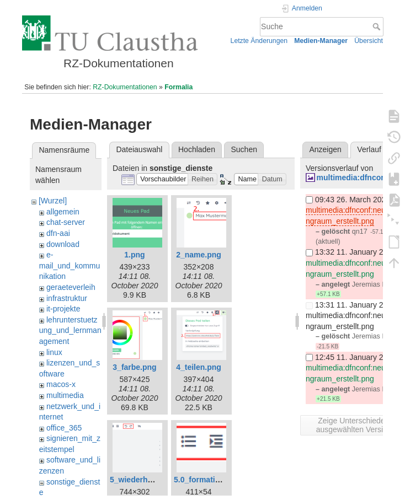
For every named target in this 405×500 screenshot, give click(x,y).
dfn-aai (58, 233)
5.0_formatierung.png (213, 479)
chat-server (65, 222)
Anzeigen (325, 149)
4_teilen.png (198, 367)
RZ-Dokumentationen (125, 87)
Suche (377, 26)
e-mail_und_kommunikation (69, 265)
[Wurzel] (53, 200)
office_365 (64, 427)
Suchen (244, 149)
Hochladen (196, 149)
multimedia (65, 395)
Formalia (178, 87)
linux (54, 352)
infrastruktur (66, 298)
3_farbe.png (134, 367)
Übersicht (368, 41)
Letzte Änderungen (259, 41)
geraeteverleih (70, 287)
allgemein (62, 211)
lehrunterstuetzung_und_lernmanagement (70, 330)
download (62, 244)
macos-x (61, 384)
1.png (134, 254)
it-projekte (63, 308)
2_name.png (198, 254)
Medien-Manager (321, 41)
